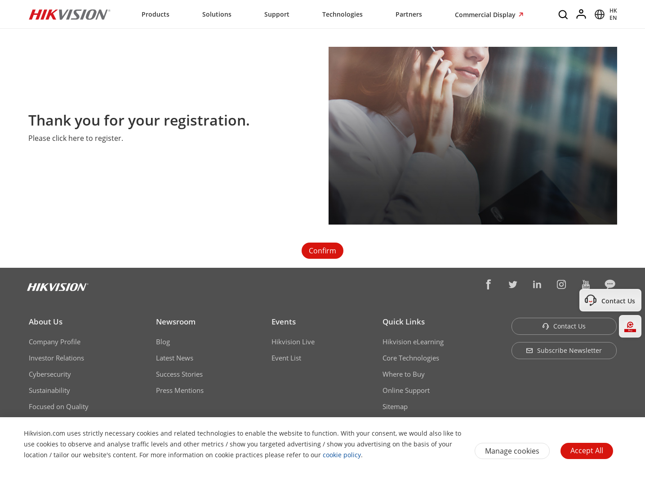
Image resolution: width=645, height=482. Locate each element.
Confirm (322, 251)
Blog (163, 341)
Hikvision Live (293, 341)
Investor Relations (56, 357)
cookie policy (342, 454)
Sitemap (395, 406)
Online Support (406, 390)
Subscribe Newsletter (564, 350)
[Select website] (604, 14)
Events (283, 321)
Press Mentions (180, 390)
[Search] (564, 14)
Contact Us (564, 326)
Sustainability (49, 390)
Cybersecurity (50, 373)
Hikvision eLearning (413, 341)
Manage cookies (512, 451)
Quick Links (404, 321)
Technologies (342, 14)
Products (155, 14)
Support (276, 14)
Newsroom (176, 321)
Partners (409, 14)
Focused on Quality (59, 406)
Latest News (174, 357)
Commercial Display (486, 14)
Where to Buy (404, 373)
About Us (45, 321)
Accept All (586, 450)
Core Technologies (411, 357)
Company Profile (54, 341)
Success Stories (179, 373)
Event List (286, 357)
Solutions (216, 14)
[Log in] (582, 14)
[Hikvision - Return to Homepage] (69, 14)
